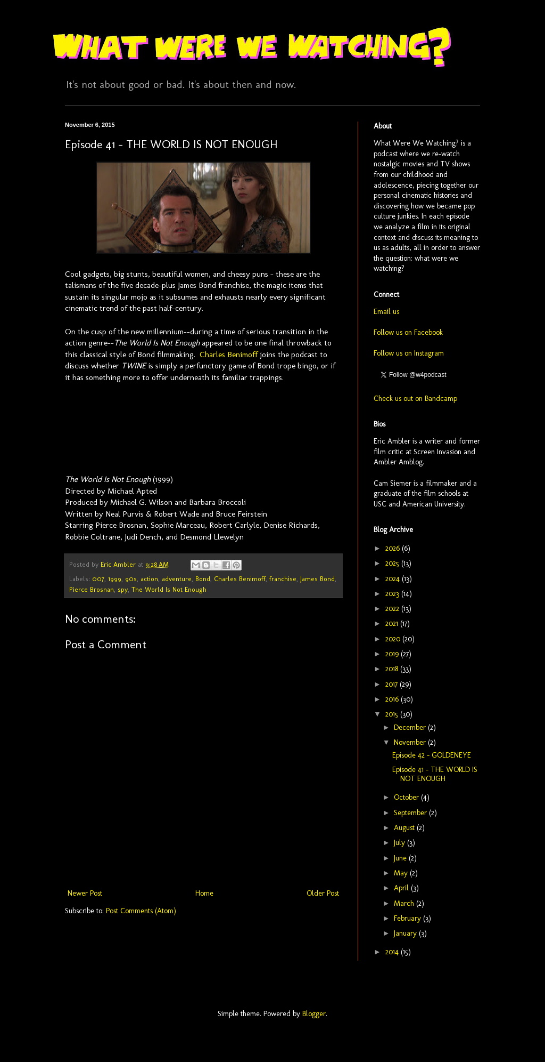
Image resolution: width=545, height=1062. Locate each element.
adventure (177, 579)
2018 (392, 668)
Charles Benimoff (229, 354)
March (405, 903)
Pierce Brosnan (91, 589)
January (406, 933)
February (408, 918)
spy (123, 589)
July (400, 842)
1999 (114, 579)
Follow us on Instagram (409, 353)
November (411, 742)
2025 (393, 563)
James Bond (317, 579)
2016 (393, 699)
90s (131, 579)
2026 (393, 548)
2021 (392, 623)
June (401, 858)
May (402, 873)
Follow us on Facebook (408, 332)
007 (98, 579)
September (411, 812)
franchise (282, 579)
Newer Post (85, 893)
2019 (393, 653)
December (411, 727)
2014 (393, 951)
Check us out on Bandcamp (415, 398)
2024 (393, 578)
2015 (392, 714)
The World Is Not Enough (169, 589)
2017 (392, 684)
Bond (202, 579)
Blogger (314, 1013)
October (407, 797)
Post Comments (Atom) (141, 910)
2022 (393, 608)
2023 (393, 593)
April (402, 887)
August (405, 827)
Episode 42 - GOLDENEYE (431, 755)
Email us (386, 311)
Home (204, 893)
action (149, 579)
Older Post (323, 893)
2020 (393, 638)
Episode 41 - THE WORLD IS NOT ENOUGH (434, 774)
